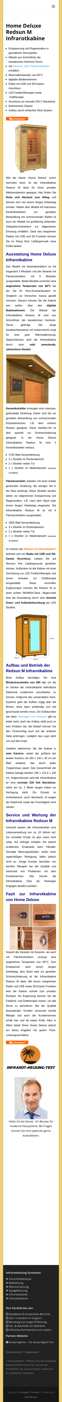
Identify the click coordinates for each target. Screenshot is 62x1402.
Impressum (32, 1352)
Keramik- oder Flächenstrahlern (31, 66)
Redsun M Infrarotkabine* (40, 549)
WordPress (31, 1397)
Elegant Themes (30, 1392)
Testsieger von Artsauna (32, 716)
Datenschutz (13, 1352)
